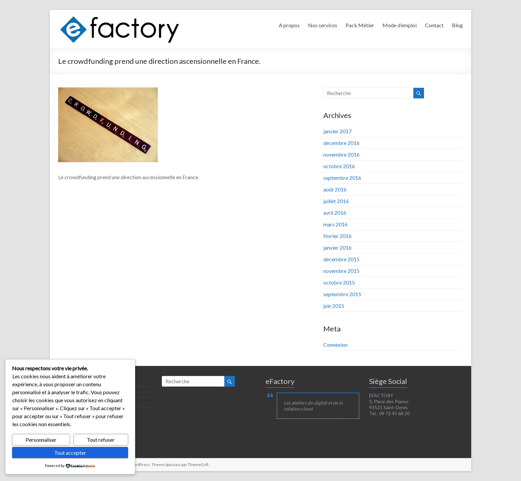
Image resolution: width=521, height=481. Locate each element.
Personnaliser (41, 439)
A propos (289, 25)
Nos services (322, 25)
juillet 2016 (336, 201)
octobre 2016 (339, 166)
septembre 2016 (342, 178)
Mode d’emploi (399, 25)
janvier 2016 (337, 247)
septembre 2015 (342, 294)
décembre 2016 (341, 143)
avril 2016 (334, 212)
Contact (434, 25)
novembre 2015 (341, 271)
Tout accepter (70, 452)
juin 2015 (333, 305)
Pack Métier (360, 25)
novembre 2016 (341, 154)
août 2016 (335, 189)
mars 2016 (335, 224)
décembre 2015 (341, 259)
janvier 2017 (337, 131)
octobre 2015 (339, 282)
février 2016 (337, 236)
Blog (457, 25)
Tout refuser (101, 439)
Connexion (335, 344)
